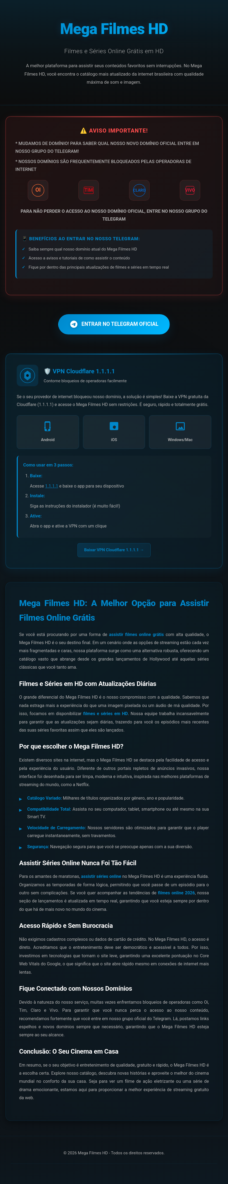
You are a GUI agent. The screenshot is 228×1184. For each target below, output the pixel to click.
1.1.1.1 (51, 487)
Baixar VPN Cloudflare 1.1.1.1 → (114, 551)
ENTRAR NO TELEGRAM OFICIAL (114, 326)
